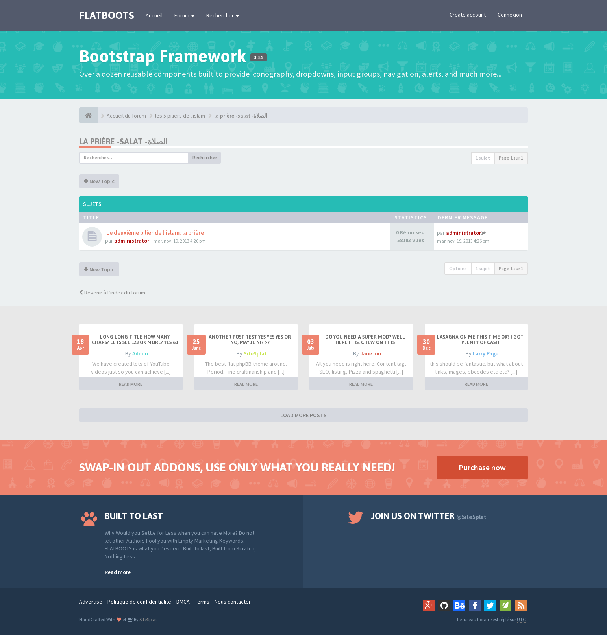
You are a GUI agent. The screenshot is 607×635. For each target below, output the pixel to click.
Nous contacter (233, 601)
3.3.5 (258, 57)
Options (458, 268)
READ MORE (130, 384)
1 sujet (483, 158)
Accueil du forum (126, 115)
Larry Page (485, 353)
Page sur (511, 158)
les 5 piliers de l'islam (180, 115)
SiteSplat (255, 353)
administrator (131, 240)
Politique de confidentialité (139, 601)
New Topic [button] (99, 181)
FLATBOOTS (106, 15)
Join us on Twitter (428, 516)
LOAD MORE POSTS (303, 415)
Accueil (154, 15)
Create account (468, 14)
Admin (140, 353)
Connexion (510, 14)
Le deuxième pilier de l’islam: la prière (154, 232)
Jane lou (370, 353)
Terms (202, 601)
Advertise (90, 601)
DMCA (183, 601)
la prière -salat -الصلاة (240, 115)
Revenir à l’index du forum (112, 292)
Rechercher (222, 15)
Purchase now (482, 467)
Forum (184, 15)
